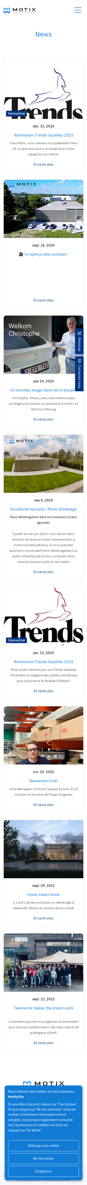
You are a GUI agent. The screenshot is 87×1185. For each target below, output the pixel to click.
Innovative (16, 113)
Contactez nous (79, 376)
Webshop (79, 344)
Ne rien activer (43, 1158)
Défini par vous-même (43, 1146)
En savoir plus (43, 164)
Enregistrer (43, 1171)
